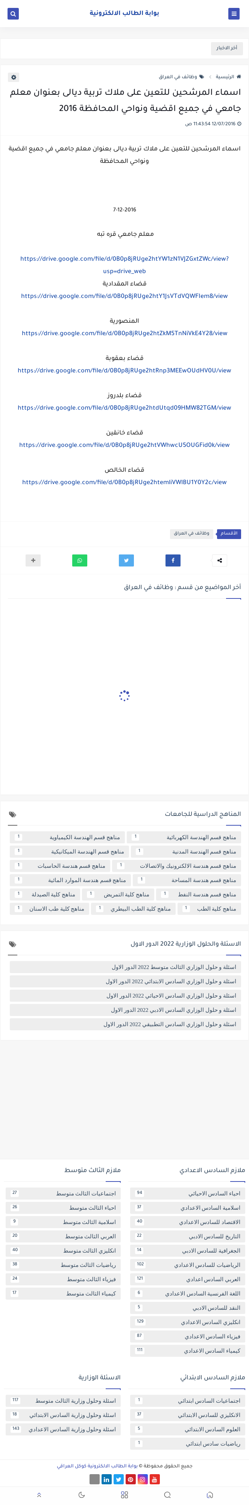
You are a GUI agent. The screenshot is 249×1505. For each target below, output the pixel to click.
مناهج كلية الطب (209, 908)
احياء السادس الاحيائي (187, 1193)
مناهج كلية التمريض (118, 894)
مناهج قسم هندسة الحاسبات (60, 866)
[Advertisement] (124, 1102)
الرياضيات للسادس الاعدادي (187, 1265)
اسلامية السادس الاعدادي (187, 1207)
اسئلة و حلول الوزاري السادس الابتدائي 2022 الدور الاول (171, 981)
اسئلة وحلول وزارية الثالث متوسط (63, 1400)
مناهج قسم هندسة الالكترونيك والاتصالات (176, 866)
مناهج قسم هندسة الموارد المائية (70, 880)
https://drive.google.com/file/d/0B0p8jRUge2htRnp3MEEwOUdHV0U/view (124, 371)
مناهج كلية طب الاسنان (49, 908)
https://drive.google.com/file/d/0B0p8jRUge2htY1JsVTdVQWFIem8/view (124, 296)
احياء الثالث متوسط (63, 1207)
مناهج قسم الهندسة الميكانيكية (69, 851)
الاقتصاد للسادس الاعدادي (187, 1222)
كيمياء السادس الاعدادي (187, 1350)
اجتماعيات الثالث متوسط (63, 1193)
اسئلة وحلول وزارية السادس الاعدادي (63, 1429)
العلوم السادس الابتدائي (187, 1429)
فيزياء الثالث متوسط (63, 1279)
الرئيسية (228, 77)
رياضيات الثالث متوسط (63, 1265)
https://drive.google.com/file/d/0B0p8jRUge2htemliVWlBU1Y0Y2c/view (124, 483)
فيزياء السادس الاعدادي (187, 1336)
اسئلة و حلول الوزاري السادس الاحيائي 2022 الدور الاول (171, 996)
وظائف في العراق (181, 77)
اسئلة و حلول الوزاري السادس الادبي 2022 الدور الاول (173, 1010)
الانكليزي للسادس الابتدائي (187, 1415)
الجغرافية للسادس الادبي (187, 1250)
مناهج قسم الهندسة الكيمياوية (67, 837)
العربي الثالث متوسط (63, 1236)
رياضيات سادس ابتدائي (187, 1443)
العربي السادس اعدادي (187, 1279)
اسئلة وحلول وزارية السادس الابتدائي (63, 1415)
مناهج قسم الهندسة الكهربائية (184, 837)
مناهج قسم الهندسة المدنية (186, 851)
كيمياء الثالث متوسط (63, 1293)
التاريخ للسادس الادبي (187, 1236)
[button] (173, 560)
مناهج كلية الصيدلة (45, 894)
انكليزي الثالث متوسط (63, 1250)
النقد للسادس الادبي (187, 1308)
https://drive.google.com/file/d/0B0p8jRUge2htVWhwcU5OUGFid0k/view (124, 445)
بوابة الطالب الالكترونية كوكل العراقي (97, 1466)
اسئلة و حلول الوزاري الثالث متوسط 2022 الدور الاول (174, 967)
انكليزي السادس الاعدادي (187, 1322)
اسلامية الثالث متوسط (63, 1222)
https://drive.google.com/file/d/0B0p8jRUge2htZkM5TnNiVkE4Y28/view (125, 334)
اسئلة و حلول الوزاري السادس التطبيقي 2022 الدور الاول (169, 1024)
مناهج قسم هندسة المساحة (187, 880)
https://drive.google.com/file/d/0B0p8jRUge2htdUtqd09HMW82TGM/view (124, 408)
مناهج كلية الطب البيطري (133, 908)
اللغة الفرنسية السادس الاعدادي (187, 1293)
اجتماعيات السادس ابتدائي (187, 1400)
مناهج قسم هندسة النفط (198, 894)
